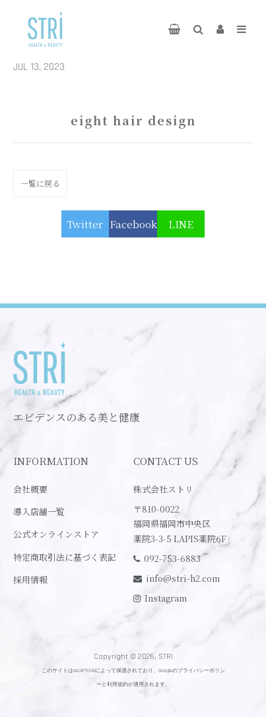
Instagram (166, 598)
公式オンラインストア (56, 534)
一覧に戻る (40, 183)
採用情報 (30, 579)
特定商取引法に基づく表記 (64, 557)
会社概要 (30, 489)
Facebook (133, 224)
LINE (180, 224)
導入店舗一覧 (39, 511)
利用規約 (117, 684)
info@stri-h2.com (183, 578)
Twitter (85, 224)
